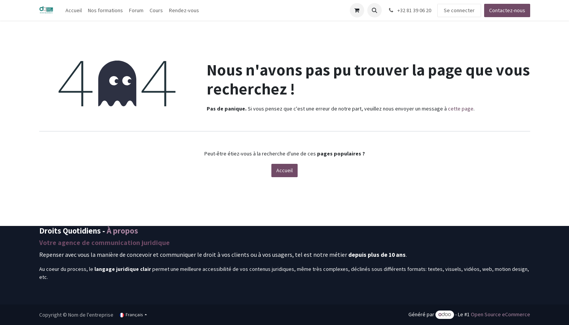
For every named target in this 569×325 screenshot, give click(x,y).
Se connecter (459, 10)
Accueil (284, 170)
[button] (374, 10)
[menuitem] (73, 10)
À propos (122, 231)
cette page (460, 108)
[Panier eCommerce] (357, 10)
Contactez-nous (507, 10)
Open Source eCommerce (500, 314)
